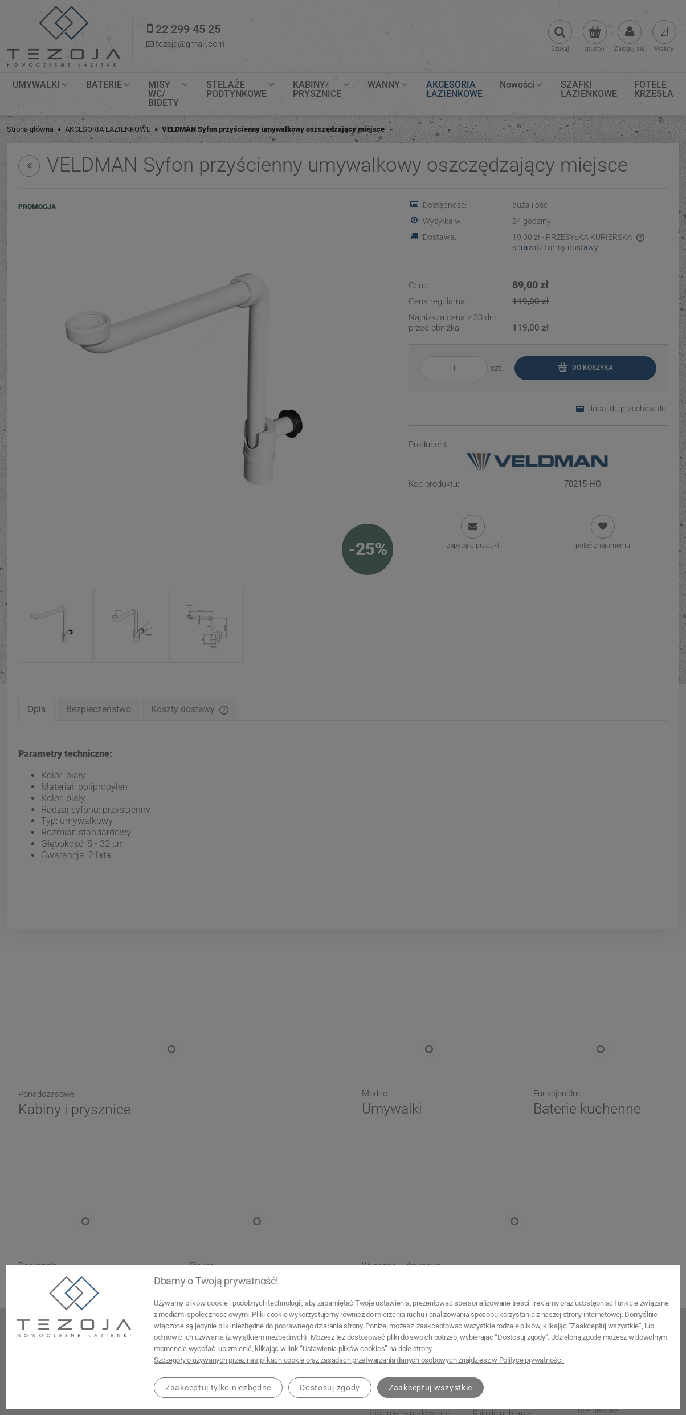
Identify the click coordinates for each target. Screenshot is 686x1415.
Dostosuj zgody (330, 1387)
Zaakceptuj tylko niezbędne (218, 1387)
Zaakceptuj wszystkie (430, 1387)
